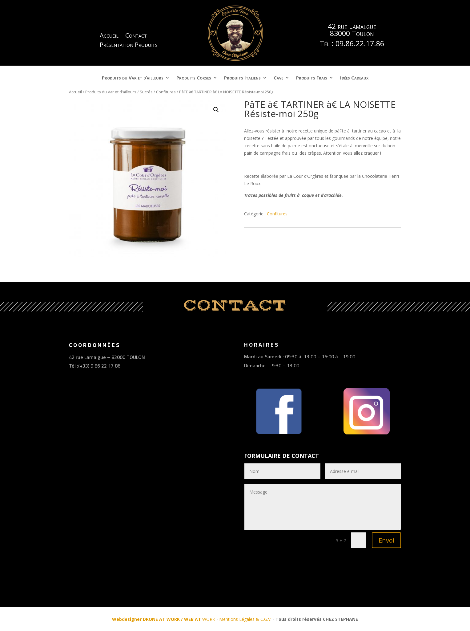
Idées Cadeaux (354, 78)
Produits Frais (311, 78)
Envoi (386, 540)
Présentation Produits (129, 46)
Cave (278, 78)
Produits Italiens (242, 78)
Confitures (166, 92)
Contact (136, 36)
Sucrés (146, 92)
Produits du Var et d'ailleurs (110, 92)
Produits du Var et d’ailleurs (132, 78)
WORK (163, 619)
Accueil (109, 36)
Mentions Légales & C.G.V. (245, 619)
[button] (216, 109)
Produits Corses (193, 78)
